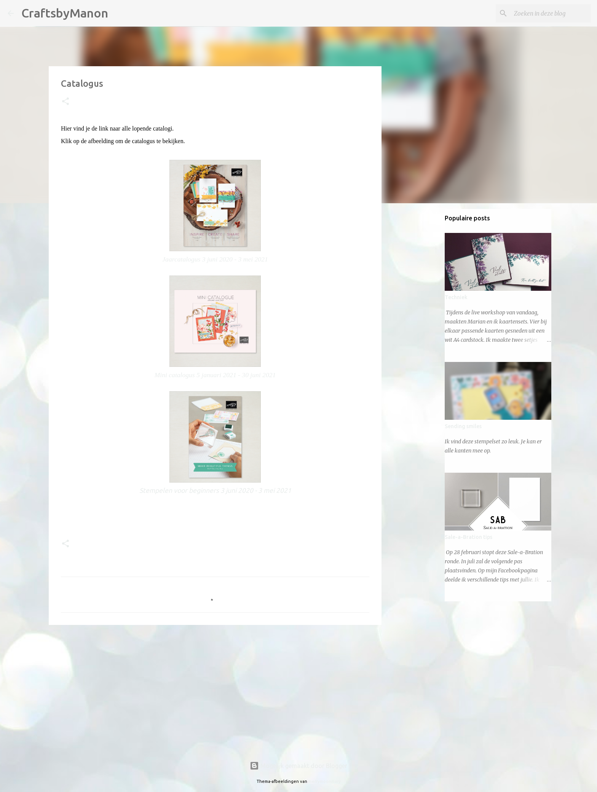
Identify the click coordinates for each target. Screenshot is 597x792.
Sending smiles (463, 426)
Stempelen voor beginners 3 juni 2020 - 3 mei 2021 (215, 490)
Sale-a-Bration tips (468, 537)
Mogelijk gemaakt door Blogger (298, 765)
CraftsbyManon (64, 13)
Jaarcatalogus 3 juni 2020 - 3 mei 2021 (215, 259)
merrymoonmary (324, 781)
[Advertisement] (215, 689)
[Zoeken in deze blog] (551, 13)
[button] (65, 102)
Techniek (456, 297)
